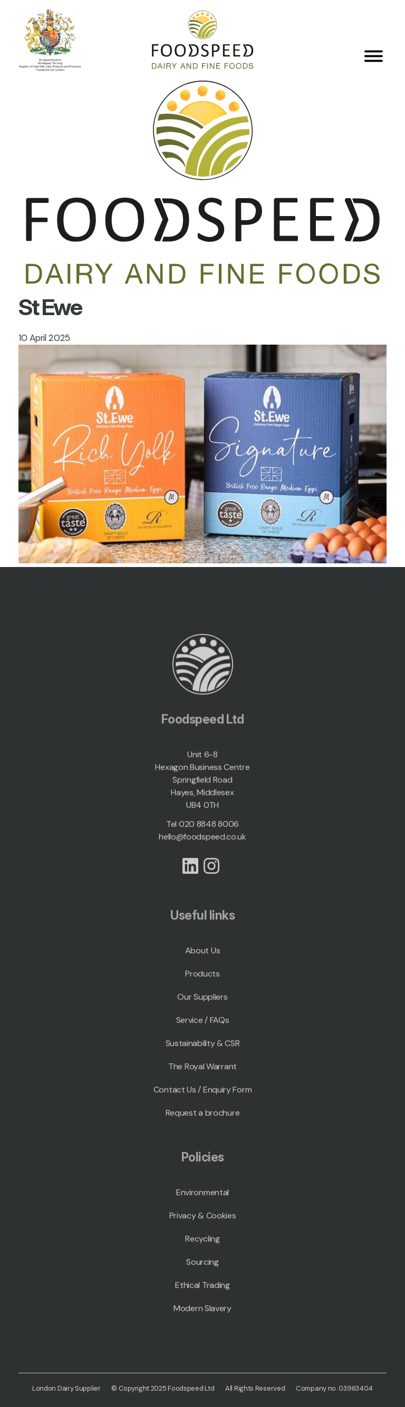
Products (202, 979)
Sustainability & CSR (203, 1048)
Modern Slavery (202, 1314)
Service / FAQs (202, 1025)
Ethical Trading (202, 1290)
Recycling (202, 1244)
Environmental (202, 1198)
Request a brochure (203, 1118)
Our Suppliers (202, 1002)
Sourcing (202, 1267)
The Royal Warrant (202, 1072)
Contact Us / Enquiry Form (202, 1095)
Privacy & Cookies (202, 1221)
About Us (202, 956)
